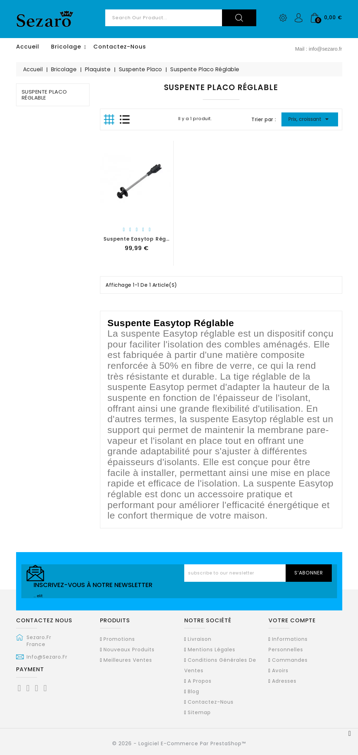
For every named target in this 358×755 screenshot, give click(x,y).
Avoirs (280, 670)
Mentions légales (211, 649)
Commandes (290, 660)
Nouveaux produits (129, 649)
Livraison (200, 639)
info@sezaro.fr (47, 656)
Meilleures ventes (127, 660)
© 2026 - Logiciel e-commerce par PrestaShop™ (179, 743)
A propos (200, 680)
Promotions (119, 639)
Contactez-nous (211, 701)
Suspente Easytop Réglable (141, 238)
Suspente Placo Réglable (44, 94)
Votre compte (292, 620)
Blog (193, 691)
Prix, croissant (309, 119)
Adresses (284, 680)
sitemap (199, 712)
